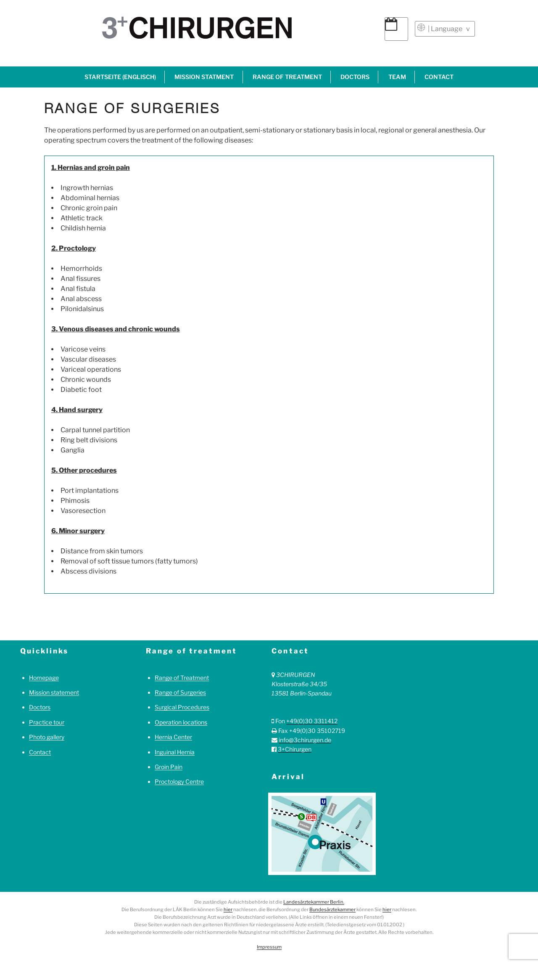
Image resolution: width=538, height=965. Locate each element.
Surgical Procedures (182, 707)
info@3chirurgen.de (305, 739)
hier (228, 909)
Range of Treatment (182, 677)
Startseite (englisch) (120, 76)
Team (397, 76)
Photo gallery (46, 736)
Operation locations (181, 722)
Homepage (44, 677)
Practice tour (46, 722)
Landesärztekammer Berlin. (313, 902)
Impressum (269, 947)
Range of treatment (287, 76)
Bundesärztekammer (332, 909)
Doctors (354, 76)
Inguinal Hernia (175, 752)
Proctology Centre (179, 781)
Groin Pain (168, 766)
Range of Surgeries (180, 692)
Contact (439, 76)
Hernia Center (173, 736)
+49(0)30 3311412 (312, 720)
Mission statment (204, 76)
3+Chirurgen (294, 749)
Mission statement (54, 692)
